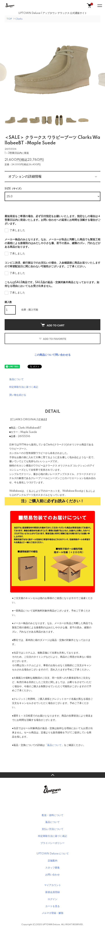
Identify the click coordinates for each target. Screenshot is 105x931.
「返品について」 (54, 745)
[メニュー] (99, 5)
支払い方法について (52, 829)
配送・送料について (52, 815)
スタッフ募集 (52, 867)
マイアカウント (52, 885)
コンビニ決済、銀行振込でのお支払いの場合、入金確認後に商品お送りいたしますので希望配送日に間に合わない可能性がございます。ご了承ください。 (52, 264)
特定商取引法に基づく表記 (23, 387)
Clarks (19, 19)
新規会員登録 (52, 892)
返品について (16, 379)
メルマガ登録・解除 (52, 913)
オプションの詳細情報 (25, 176)
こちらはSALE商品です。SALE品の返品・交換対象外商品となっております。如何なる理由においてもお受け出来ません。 (52, 284)
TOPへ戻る (52, 775)
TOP (9, 19)
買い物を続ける (17, 395)
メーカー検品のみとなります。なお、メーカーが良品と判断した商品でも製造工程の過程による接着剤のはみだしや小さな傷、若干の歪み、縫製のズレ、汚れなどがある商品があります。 (52, 243)
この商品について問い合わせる (52, 354)
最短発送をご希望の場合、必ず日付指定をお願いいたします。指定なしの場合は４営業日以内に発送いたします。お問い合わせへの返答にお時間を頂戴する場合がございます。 (52, 220)
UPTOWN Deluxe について (52, 853)
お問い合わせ (52, 874)
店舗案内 (52, 860)
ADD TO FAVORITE (52, 338)
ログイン (52, 899)
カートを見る (52, 906)
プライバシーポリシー (52, 843)
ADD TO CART (52, 325)
